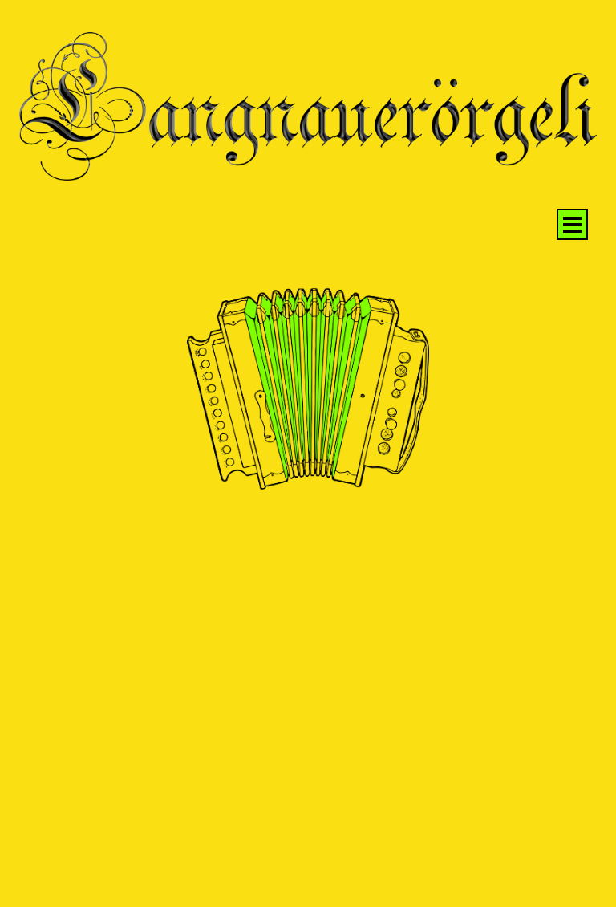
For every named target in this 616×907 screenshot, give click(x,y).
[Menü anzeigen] (572, 224)
